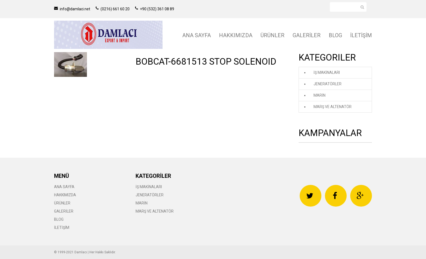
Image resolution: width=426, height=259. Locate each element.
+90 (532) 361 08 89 (154, 9)
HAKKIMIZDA (235, 35)
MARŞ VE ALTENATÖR (333, 107)
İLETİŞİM (361, 35)
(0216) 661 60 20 (113, 9)
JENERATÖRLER (328, 84)
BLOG (335, 35)
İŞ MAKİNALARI (327, 72)
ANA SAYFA (196, 35)
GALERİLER (307, 35)
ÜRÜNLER (272, 35)
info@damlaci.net (72, 9)
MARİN (319, 95)
